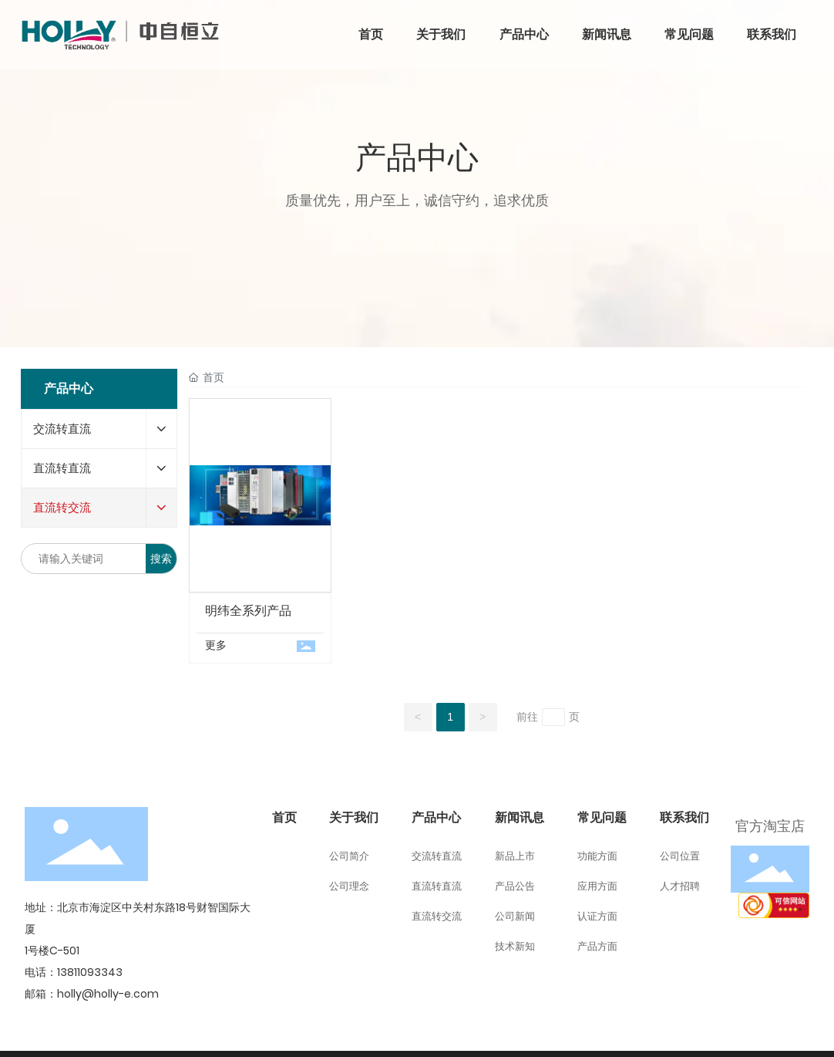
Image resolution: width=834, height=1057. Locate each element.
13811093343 (90, 972)
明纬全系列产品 (248, 611)
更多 (216, 645)
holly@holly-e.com (108, 993)
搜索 (161, 558)
